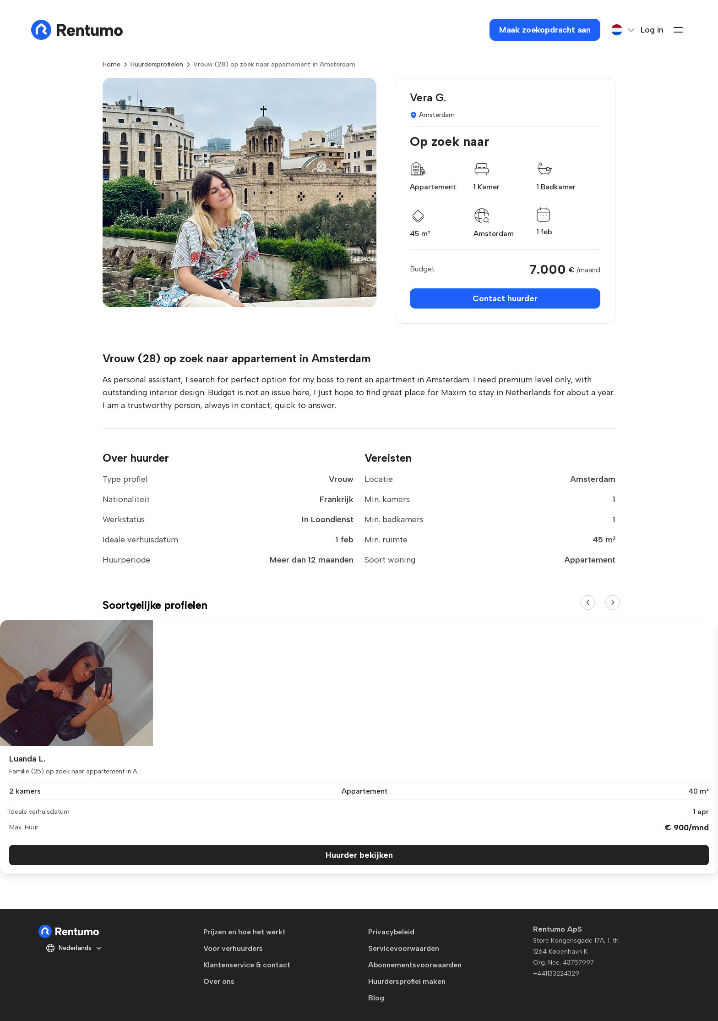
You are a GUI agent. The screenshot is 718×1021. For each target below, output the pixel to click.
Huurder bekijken (359, 855)
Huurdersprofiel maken (407, 981)
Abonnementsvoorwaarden (415, 964)
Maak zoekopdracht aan (545, 30)
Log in (652, 30)
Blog (376, 997)
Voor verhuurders (233, 948)
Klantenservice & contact (246, 964)
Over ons (218, 981)
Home (111, 64)
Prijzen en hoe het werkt (244, 931)
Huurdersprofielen (157, 64)
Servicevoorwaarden (403, 948)
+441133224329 (556, 973)
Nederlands (74, 948)
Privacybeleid (391, 931)
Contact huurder (505, 298)
